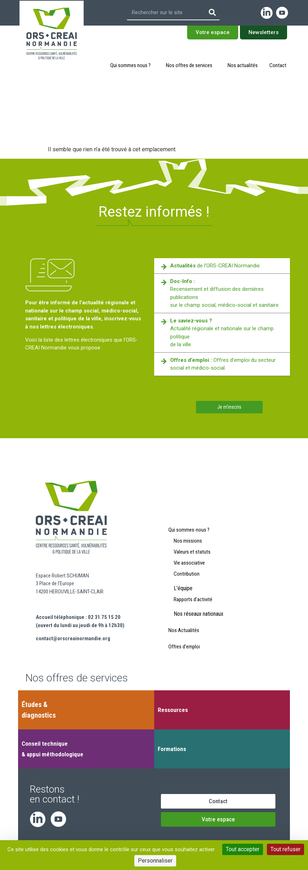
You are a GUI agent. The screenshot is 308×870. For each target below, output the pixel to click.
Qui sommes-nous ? (188, 530)
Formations (172, 748)
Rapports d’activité (193, 599)
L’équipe (183, 588)
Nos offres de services (191, 65)
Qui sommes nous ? (132, 65)
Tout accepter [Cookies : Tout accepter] (242, 849)
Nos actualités (243, 65)
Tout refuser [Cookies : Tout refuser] (285, 849)
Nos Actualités (183, 630)
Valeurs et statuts (192, 552)
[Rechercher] (212, 12)
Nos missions (188, 541)
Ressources (173, 709)
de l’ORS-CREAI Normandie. (215, 265)
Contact (277, 65)
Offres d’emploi (184, 646)
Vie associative (189, 563)
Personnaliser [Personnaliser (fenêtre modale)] (155, 860)
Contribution (187, 574)
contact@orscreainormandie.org (73, 638)
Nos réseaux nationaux (198, 613)
